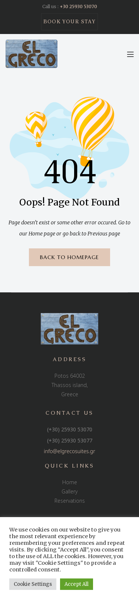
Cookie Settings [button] (33, 584)
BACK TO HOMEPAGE (69, 257)
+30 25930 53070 (78, 6)
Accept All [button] (76, 584)
